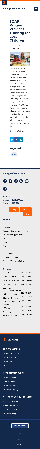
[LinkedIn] (4, 190)
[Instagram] (4, 182)
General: (6, 273)
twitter (12, 140)
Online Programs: (9, 284)
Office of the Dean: (10, 294)
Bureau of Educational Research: (11, 303)
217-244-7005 (26, 310)
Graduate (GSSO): (9, 276)
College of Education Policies (14, 261)
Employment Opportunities (13, 235)
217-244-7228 (26, 300)
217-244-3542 (26, 276)
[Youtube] (26, 182)
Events (5, 242)
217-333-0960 (14, 203)
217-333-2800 (26, 280)
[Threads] (15, 182)
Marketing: (7, 312)
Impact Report (8, 250)
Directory (6, 223)
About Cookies (20, 425)
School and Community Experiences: (12, 289)
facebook (16, 140)
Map (4, 246)
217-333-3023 (26, 307)
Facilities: (6, 315)
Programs (7, 227)
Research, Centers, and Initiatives (15, 231)
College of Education (14, 8)
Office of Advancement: (12, 298)
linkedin (21, 140)
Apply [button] (13, 209)
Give (27, 214)
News (5, 238)
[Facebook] (10, 182)
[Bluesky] (21, 182)
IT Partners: (7, 308)
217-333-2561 (26, 293)
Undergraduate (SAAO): (11, 280)
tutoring (14, 154)
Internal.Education (10, 253)
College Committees (11, 257)
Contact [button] (25, 209)
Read (12, 131)
